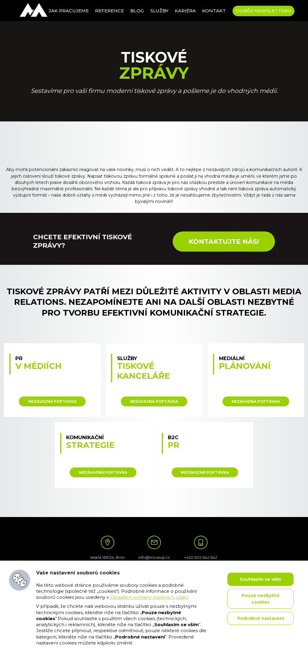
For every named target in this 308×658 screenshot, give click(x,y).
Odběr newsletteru (263, 11)
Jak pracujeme (69, 11)
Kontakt (214, 11)
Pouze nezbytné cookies (261, 599)
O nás (34, 11)
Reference (109, 11)
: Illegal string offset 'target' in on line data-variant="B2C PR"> (205, 455)
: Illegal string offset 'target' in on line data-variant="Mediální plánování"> (256, 380)
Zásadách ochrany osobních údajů (149, 597)
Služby (159, 11)
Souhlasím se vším (260, 579)
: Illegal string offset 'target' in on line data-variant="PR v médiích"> (52, 380)
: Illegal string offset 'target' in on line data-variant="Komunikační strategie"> (103, 455)
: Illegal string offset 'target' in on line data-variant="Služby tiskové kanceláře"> (154, 380)
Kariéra (185, 11)
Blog (137, 11)
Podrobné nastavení (260, 618)
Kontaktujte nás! (224, 241)
